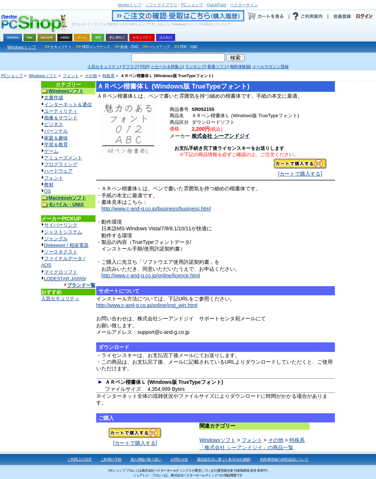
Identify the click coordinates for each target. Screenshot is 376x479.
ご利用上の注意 (79, 459)
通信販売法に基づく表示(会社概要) (224, 459)
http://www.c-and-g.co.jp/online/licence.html (150, 275)
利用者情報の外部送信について (284, 459)
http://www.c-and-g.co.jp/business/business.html (156, 209)
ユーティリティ (60, 111)
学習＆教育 (56, 144)
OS (47, 191)
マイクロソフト (60, 272)
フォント (71, 75)
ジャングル (56, 238)
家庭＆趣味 (56, 138)
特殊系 (108, 75)
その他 (91, 75)
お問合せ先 (179, 459)
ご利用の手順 (111, 459)
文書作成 (53, 97)
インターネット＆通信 (68, 104)
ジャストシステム (63, 232)
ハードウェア (58, 171)
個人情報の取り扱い (146, 459)
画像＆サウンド (60, 117)
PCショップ (12, 75)
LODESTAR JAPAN (65, 278)
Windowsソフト (43, 75)
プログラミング (60, 164)
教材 (49, 184)
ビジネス (53, 124)
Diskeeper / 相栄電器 (66, 245)
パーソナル (56, 131)
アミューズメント (63, 158)
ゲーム (51, 151)
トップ (129, 5)
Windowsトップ (21, 47)
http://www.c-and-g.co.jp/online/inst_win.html (146, 305)
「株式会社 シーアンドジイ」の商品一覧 (246, 447)
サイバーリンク (60, 225)
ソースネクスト (60, 252)
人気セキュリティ (60, 298)
